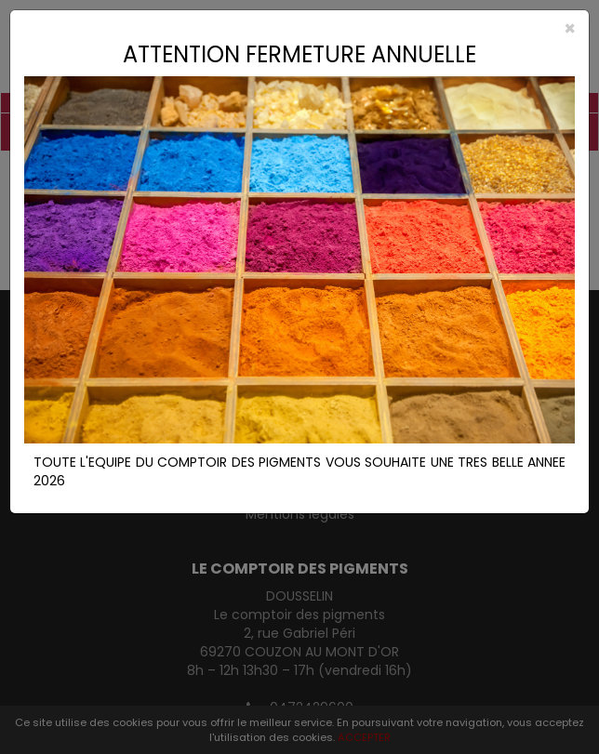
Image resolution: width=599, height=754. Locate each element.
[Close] (299, 28)
